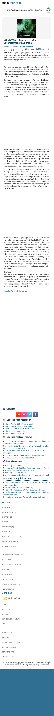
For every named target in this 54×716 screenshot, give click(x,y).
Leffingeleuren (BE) (9, 546)
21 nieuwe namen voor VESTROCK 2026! (19, 458)
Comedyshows (7, 632)
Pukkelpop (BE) (7, 507)
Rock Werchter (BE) (9, 512)
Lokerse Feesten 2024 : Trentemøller (18, 426)
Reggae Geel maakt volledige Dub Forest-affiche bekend (25, 455)
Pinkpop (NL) (6, 532)
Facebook (14, 291)
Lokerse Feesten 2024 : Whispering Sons (20, 429)
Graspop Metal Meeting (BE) (12, 555)
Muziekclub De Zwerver (11, 619)
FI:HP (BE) (5, 522)
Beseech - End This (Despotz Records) (19, 487)
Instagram (23, 291)
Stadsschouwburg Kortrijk (12, 642)
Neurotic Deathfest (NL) (11, 536)
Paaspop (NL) (7, 574)
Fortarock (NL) (8, 527)
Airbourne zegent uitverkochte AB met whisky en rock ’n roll (27, 475)
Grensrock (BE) (8, 589)
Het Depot (6, 637)
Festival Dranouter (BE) (11, 565)
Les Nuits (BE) (7, 560)
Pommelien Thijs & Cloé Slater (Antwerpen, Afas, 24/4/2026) (27, 468)
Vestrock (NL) (7, 579)
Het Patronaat (8, 652)
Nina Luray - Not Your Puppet (15, 466)
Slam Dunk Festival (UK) (11, 584)
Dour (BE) (6, 569)
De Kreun (5, 614)
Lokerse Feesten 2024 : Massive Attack (19, 424)
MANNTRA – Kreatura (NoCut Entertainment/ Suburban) (20, 41)
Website (7, 291)
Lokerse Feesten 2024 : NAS (15, 431)
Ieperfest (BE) (7, 517)
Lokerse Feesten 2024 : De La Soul (17, 433)
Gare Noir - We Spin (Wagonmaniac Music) (20, 470)
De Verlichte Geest (9, 647)
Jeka (4, 604)
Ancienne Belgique (9, 657)
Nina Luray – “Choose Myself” (15, 473)
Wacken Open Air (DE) (10, 541)
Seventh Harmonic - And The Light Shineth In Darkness (25, 497)
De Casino (6, 609)
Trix (4, 624)
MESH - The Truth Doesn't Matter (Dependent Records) (25, 490)
